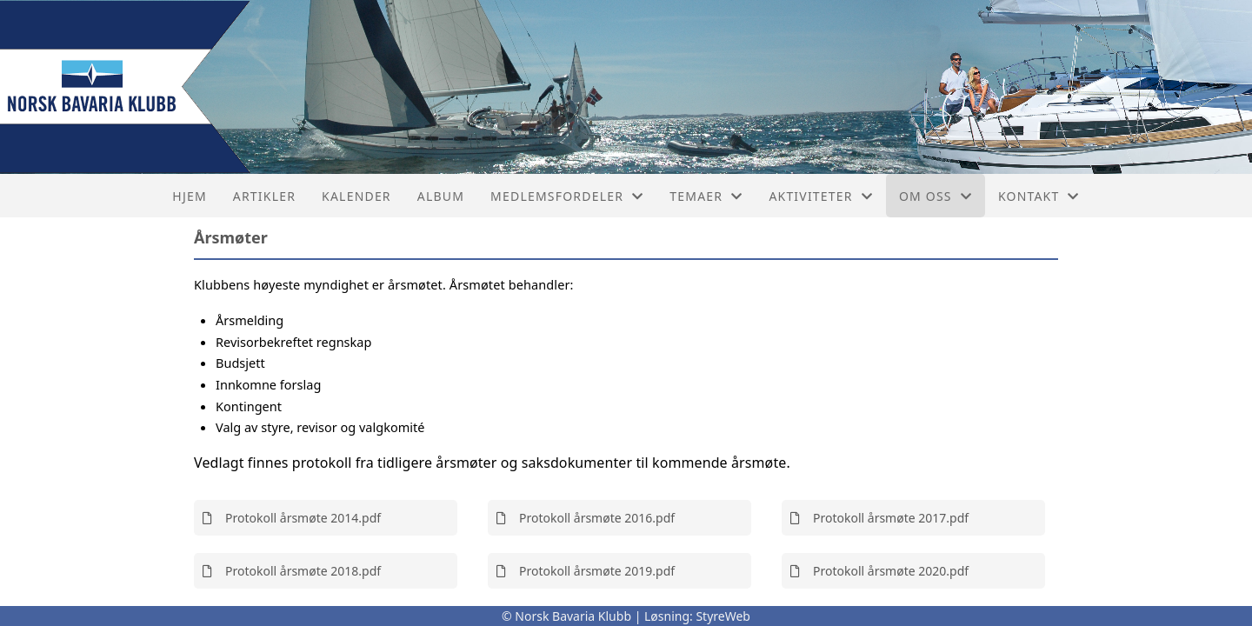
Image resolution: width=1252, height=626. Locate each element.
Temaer (706, 196)
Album (440, 196)
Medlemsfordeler (566, 196)
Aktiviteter (821, 196)
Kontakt (1039, 196)
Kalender (356, 196)
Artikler (264, 196)
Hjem (189, 196)
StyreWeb (723, 616)
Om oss (935, 196)
